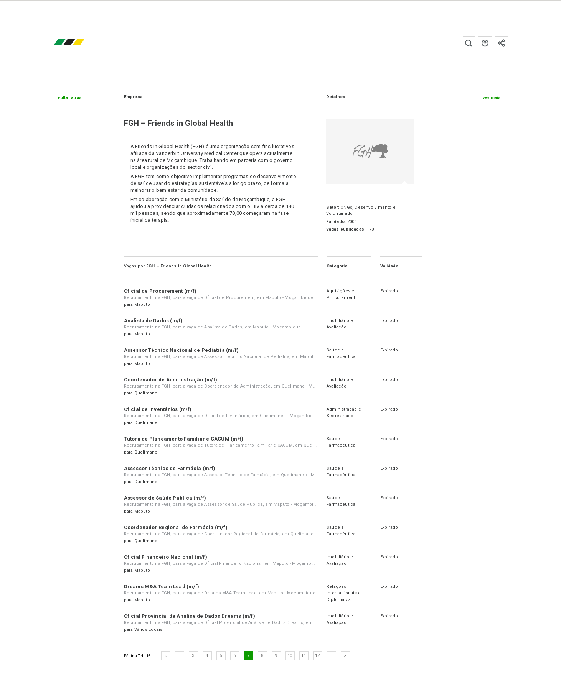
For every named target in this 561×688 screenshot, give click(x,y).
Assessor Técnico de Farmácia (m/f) (169, 468)
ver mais (492, 97)
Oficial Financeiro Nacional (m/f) (165, 557)
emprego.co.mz (80, 42)
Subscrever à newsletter (501, 42)
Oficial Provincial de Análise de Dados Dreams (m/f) (189, 616)
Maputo (142, 304)
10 (289, 655)
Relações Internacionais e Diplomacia (344, 593)
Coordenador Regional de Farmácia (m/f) (176, 527)
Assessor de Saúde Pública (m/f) (165, 498)
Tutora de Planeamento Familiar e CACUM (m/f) (184, 439)
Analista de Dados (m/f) (153, 320)
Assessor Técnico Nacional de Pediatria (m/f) (181, 350)
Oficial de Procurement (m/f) (160, 291)
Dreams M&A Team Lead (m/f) (162, 586)
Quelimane (146, 393)
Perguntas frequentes (485, 42)
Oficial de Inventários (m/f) (158, 409)
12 (317, 655)
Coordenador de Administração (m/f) (170, 380)
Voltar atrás (70, 97)
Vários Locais (148, 629)
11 (303, 655)
